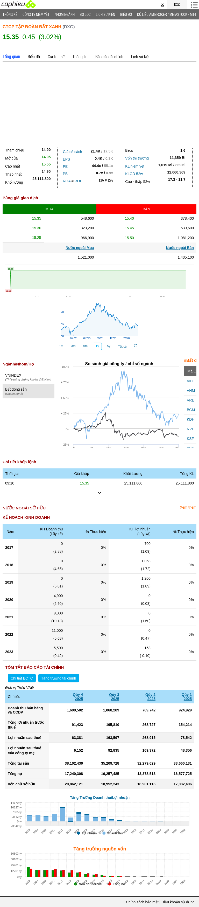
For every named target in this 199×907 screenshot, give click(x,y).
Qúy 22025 (150, 697)
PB (65, 174)
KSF (190, 439)
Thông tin (80, 56)
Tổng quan (11, 56)
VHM (191, 391)
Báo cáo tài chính (109, 56)
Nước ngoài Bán (180, 248)
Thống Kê (10, 14)
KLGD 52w (134, 174)
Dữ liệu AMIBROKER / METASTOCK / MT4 (166, 14)
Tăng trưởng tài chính (58, 678)
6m (85, 346)
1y (97, 346)
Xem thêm (188, 507)
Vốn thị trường (137, 158)
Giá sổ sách (72, 152)
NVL (190, 429)
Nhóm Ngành (65, 14)
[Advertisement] (99, 103)
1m (61, 346)
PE (65, 166)
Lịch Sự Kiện (105, 14)
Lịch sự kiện (141, 56)
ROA (66, 181)
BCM (191, 410)
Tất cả (122, 346)
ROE (78, 181)
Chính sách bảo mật (142, 902)
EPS (66, 159)
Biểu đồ (126, 14)
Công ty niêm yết (36, 14)
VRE (190, 400)
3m (73, 346)
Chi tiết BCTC (22, 678)
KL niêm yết (134, 166)
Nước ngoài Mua (80, 248)
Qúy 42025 (78, 697)
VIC (190, 381)
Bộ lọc (85, 14)
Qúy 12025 (187, 697)
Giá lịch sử (56, 56)
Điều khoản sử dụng (177, 902)
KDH (191, 419)
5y (108, 346)
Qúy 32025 (114, 697)
